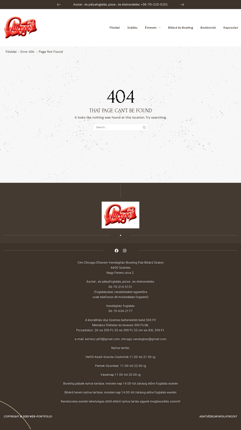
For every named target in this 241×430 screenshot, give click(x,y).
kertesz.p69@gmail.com (102, 339)
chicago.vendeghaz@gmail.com (143, 339)
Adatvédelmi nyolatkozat (218, 416)
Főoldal (11, 52)
